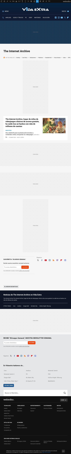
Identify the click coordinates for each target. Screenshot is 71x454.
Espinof (32, 410)
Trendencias (7, 425)
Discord (56, 18)
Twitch (57, 260)
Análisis (19, 306)
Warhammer (33, 57)
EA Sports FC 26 (30, 381)
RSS (53, 260)
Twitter (65, 18)
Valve (64, 57)
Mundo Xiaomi (7, 418)
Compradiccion (7, 430)
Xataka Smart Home (9, 415)
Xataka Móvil (7, 410)
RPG (69, 57)
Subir (62, 400)
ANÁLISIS (8, 17)
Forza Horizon (57, 57)
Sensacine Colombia (35, 443)
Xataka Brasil (7, 443)
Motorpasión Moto (61, 410)
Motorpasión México (62, 441)
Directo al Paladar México (48, 442)
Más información (46, 452)
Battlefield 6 (51, 381)
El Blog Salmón (20, 425)
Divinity (18, 57)
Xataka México (7, 441)
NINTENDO (37, 17)
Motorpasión (60, 408)
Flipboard (68, 18)
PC (26, 17)
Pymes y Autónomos (22, 427)
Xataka (5, 408)
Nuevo (64, 11)
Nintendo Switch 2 (9, 374)
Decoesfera (7, 427)
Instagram (59, 18)
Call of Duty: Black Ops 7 (11, 381)
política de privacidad (24, 270)
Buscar (64, 392)
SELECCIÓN (46, 17)
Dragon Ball (26, 306)
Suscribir (25, 267)
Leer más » (36, 134)
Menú (7, 11)
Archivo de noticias (12, 286)
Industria (8, 130)
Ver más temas (8, 385)
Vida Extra (35, 8)
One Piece (24, 57)
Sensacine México (34, 441)
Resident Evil (48, 57)
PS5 (49, 374)
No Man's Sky (34, 306)
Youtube (62, 18)
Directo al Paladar (48, 408)
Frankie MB (12, 137)
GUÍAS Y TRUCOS (18, 17)
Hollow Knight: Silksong (45, 306)
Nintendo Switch (52, 370)
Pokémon (40, 57)
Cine (14, 306)
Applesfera (6, 413)
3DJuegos (19, 408)
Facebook (41, 260)
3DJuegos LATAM (21, 441)
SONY (30, 17)
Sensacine (33, 408)
